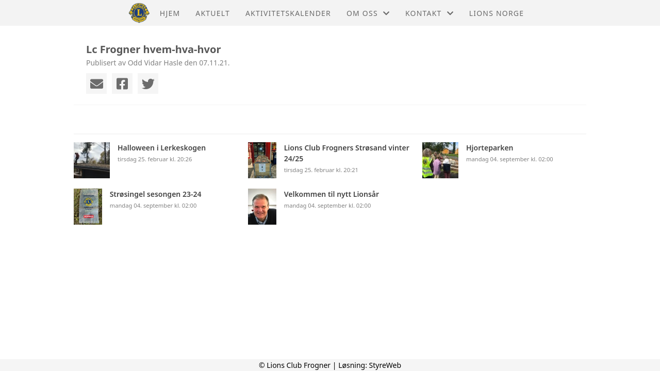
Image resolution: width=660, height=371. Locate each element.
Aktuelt (212, 13)
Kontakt (429, 13)
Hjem (170, 13)
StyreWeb (385, 365)
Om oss (368, 13)
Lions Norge (496, 13)
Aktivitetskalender (288, 13)
